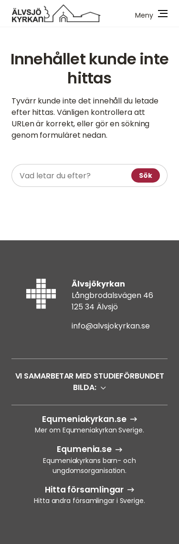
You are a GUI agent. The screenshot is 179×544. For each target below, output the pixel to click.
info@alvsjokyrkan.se (111, 325)
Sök (145, 175)
